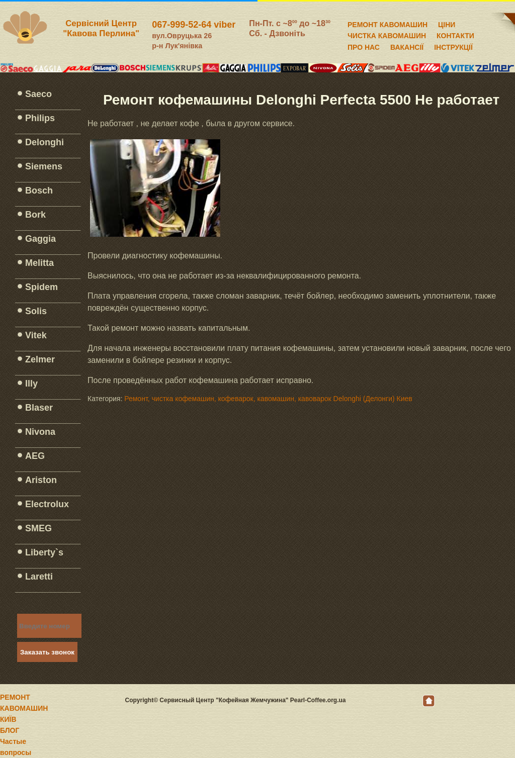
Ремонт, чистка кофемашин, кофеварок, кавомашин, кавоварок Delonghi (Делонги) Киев (268, 399)
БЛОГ (9, 730)
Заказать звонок (47, 652)
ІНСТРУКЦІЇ (453, 45)
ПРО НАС (364, 45)
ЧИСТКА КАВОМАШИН (387, 34)
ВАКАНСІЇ (406, 45)
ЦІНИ (446, 23)
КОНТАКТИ (455, 34)
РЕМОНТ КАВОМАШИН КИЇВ (24, 708)
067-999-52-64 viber (193, 25)
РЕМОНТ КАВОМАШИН (387, 23)
